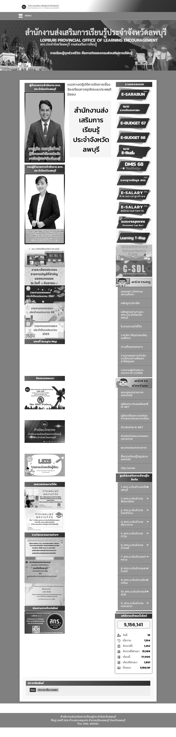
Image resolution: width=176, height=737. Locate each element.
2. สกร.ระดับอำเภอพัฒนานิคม (132, 499)
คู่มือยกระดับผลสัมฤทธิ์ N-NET (134, 405)
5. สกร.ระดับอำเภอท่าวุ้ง (132, 534)
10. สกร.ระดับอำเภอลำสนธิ (134, 593)
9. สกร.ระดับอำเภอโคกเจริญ (134, 581)
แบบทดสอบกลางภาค (134, 447)
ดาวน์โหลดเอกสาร (132, 346)
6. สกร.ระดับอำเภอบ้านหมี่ (132, 546)
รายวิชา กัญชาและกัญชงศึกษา (134, 336)
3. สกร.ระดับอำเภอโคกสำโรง (132, 511)
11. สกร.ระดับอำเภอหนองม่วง (132, 604)
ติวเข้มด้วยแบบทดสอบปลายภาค (134, 437)
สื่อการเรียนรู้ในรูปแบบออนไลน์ (134, 457)
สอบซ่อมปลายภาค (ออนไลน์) (132, 393)
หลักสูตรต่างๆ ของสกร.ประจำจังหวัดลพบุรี (132, 315)
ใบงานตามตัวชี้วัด (131, 326)
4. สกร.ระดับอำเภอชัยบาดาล (132, 523)
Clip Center (128, 468)
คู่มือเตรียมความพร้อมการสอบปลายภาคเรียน (135, 417)
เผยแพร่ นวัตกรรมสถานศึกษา (132, 292)
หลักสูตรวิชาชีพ (130, 303)
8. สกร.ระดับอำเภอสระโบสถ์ (134, 569)
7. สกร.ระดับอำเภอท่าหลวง (133, 558)
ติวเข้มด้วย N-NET (132, 427)
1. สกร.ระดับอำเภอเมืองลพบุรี (134, 488)
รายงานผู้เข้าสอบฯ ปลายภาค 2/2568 (132, 371)
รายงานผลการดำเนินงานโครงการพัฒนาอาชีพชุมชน (133, 358)
